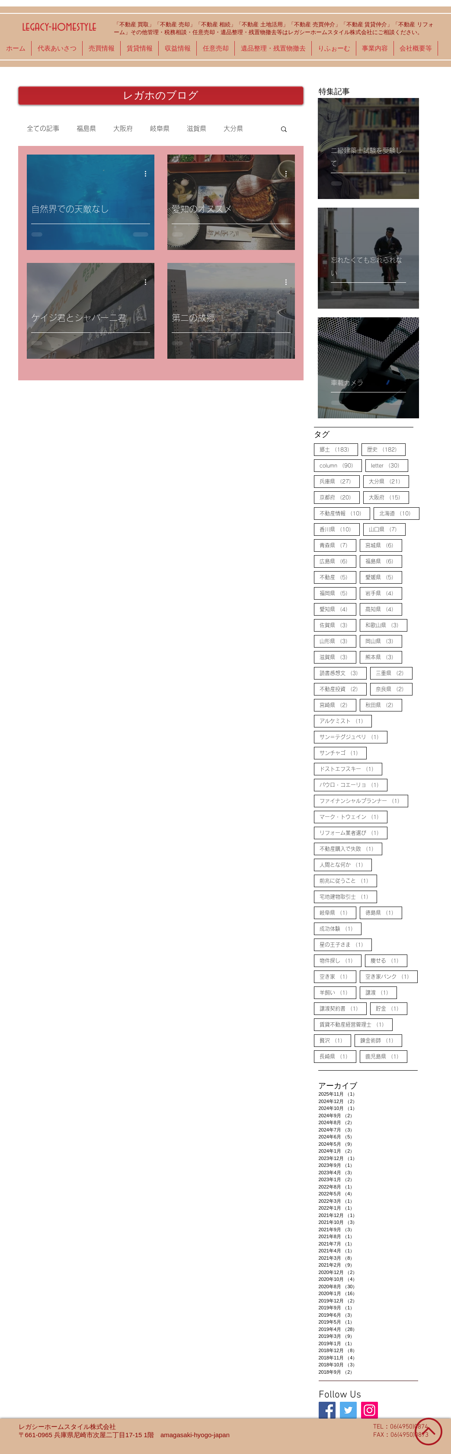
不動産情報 (345, 513)
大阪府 (123, 128)
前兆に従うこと (348, 880)
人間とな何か (346, 864)
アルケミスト (346, 721)
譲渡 (381, 992)
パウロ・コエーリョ (353, 784)
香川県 (340, 529)
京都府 (340, 497)
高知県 (383, 609)
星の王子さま (346, 944)
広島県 (338, 561)
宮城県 (383, 545)
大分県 (233, 128)
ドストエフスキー (351, 768)
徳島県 (383, 912)
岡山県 (383, 641)
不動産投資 (343, 689)
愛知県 (338, 609)
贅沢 (335, 1040)
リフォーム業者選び (353, 832)
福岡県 (338, 593)
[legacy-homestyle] (327, 1410)
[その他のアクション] (149, 173)
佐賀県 (338, 625)
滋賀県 (196, 128)
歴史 (386, 449)
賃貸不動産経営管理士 (356, 1024)
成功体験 (340, 928)
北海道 (399, 513)
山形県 (338, 641)
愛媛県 (383, 577)
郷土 (339, 449)
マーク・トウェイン (353, 816)
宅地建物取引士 (348, 896)
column (341, 465)
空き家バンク (391, 976)
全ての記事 (43, 128)
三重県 (394, 673)
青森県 (338, 545)
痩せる (389, 960)
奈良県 (394, 689)
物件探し (340, 960)
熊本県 (383, 657)
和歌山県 (386, 625)
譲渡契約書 (343, 1008)
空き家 (338, 976)
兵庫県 (340, 481)
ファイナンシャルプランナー (364, 800)
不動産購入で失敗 (351, 848)
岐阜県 (160, 128)
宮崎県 (338, 705)
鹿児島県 (386, 1056)
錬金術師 (381, 1040)
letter (389, 465)
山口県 (387, 529)
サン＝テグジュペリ (353, 736)
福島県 (86, 128)
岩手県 (383, 593)
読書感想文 (343, 673)
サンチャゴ (343, 752)
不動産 (338, 577)
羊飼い (338, 992)
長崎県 (338, 1056)
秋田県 (383, 705)
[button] (284, 129)
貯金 (391, 1008)
